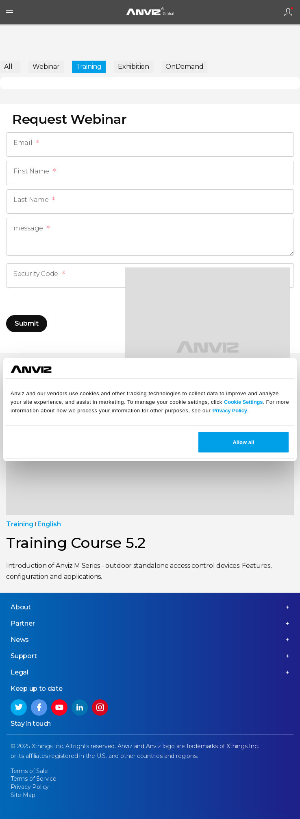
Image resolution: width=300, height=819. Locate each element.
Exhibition (133, 66)
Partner (23, 623)
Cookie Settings (243, 402)
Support (24, 656)
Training (89, 66)
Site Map (23, 795)
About (21, 607)
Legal (19, 672)
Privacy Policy (229, 410)
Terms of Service (34, 778)
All (8, 66)
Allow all (243, 442)
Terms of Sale (29, 771)
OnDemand (184, 66)
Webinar (46, 66)
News (20, 640)
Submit (27, 323)
